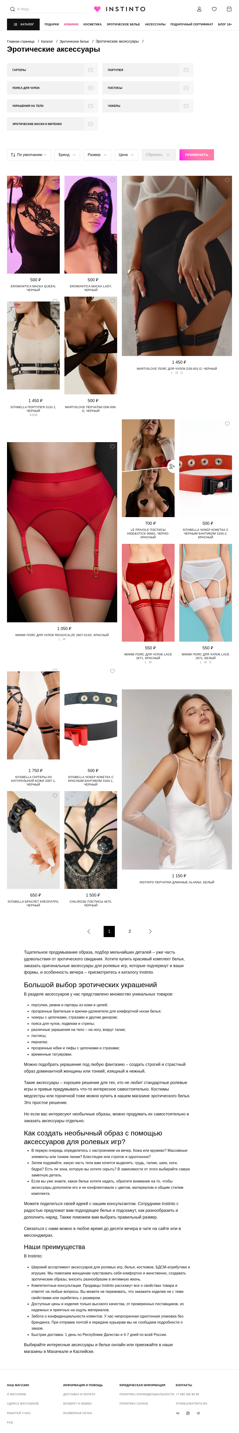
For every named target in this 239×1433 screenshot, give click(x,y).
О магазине (16, 1359)
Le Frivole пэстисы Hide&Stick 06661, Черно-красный (148, 498)
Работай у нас (19, 1378)
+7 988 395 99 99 (187, 1359)
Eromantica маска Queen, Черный (33, 253)
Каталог (47, 41)
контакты (184, 1350)
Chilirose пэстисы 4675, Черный (91, 868)
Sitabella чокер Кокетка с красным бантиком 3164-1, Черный (91, 745)
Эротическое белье (75, 41)
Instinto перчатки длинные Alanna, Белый (177, 847)
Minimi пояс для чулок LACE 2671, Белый (205, 621)
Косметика (93, 24)
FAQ (10, 1387)
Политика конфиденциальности (147, 1359)
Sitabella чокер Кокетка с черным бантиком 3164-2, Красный (205, 498)
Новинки (71, 24)
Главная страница (21, 41)
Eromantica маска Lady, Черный (91, 253)
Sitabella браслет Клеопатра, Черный (33, 868)
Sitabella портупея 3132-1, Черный (33, 374)
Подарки (52, 24)
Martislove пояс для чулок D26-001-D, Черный (177, 333)
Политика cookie (134, 1369)
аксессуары (155, 24)
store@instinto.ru (191, 1369)
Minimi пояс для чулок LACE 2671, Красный (148, 621)
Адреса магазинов (23, 1369)
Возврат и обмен (77, 1369)
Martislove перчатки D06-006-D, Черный (90, 374)
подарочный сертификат (192, 24)
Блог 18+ (225, 24)
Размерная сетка (77, 1378)
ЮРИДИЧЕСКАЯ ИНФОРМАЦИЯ (142, 1350)
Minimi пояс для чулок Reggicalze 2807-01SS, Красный (62, 600)
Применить (196, 120)
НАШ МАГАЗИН (18, 1350)
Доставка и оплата (79, 1359)
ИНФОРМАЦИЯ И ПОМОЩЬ (83, 1350)
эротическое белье (123, 24)
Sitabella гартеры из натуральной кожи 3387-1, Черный (33, 745)
